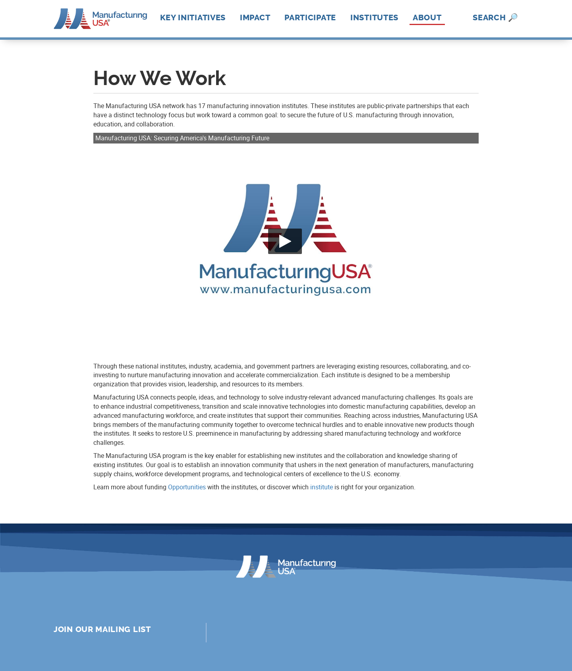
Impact (255, 17)
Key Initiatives (193, 17)
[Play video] (285, 241)
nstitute (322, 487)
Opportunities (187, 487)
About (427, 17)
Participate (310, 17)
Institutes (374, 17)
